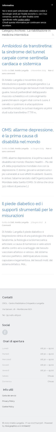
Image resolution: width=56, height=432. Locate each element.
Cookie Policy (8, 407)
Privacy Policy (8, 401)
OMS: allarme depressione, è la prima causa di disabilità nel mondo (28, 135)
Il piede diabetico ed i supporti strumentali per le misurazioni (27, 209)
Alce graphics (11, 426)
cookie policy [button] (24, 19)
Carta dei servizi (9, 395)
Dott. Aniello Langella (19, 71)
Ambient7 (26, 426)
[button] (52, 4)
